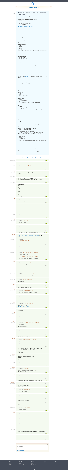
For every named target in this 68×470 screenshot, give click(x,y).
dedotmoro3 (13, 295)
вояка (14, 175)
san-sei (14, 159)
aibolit (14, 162)
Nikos (14, 312)
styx (14, 388)
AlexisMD (14, 385)
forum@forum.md (24, 465)
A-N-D (14, 435)
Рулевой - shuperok (41, 9)
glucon (14, 309)
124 (43, 157)
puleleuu (14, 361)
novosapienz (13, 338)
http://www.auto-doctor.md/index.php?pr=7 (24, 306)
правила (10, 463)
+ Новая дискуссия (27, 9)
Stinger (14, 225)
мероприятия (10, 464)
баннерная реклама (33, 462)
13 (40, 157)
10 (35, 157)
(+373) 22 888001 (35, 464)
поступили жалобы (28, 76)
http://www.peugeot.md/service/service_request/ (26, 26)
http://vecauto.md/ (21, 32)
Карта (19, 33)
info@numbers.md (36, 465)
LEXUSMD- (13, 234)
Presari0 (14, 302)
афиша (32, 463)
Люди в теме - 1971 (34, 9)
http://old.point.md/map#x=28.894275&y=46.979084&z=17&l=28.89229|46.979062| (28, 235)
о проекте (10, 462)
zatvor (14, 171)
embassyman (13, 348)
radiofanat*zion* (13, 382)
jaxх (14, 428)
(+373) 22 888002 (22, 464)
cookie (20, 463)
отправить (20, 450)
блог (9, 465)
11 (37, 157)
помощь (20, 462)
